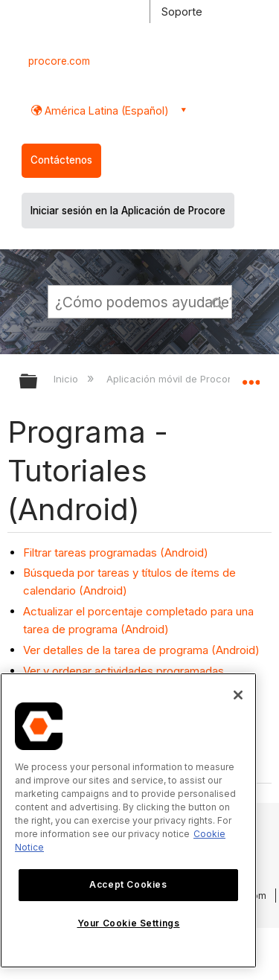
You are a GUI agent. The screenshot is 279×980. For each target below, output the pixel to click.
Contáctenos (61, 160)
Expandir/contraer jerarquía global (38, 382)
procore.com (59, 61)
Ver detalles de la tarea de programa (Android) (141, 650)
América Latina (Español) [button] (105, 110)
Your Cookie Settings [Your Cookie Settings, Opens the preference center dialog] (128, 923)
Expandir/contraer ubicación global (251, 376)
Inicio (67, 379)
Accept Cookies (128, 884)
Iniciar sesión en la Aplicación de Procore (128, 211)
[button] (218, 301)
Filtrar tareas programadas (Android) (115, 552)
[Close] (238, 695)
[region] (128, 820)
